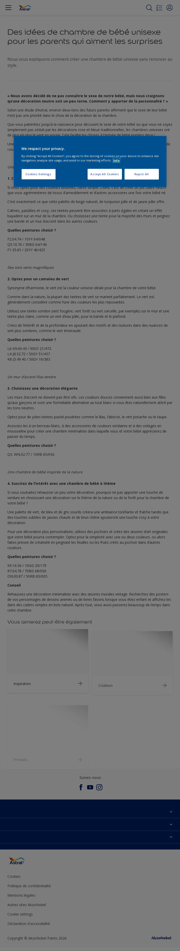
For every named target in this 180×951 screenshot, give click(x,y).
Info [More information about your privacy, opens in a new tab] (116, 160)
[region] (90, 161)
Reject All (141, 174)
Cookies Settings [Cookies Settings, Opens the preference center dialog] (38, 174)
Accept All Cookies (104, 174)
